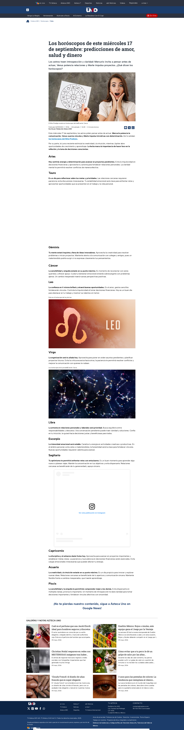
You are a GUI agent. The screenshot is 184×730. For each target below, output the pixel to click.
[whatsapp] (44, 709)
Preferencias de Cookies (114, 717)
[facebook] (40, 709)
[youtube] (36, 709)
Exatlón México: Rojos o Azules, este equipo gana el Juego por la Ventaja (136, 628)
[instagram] (32, 709)
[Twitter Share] (129, 127)
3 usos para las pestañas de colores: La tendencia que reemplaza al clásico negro (137, 678)
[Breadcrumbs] (28, 21)
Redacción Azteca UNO (64, 129)
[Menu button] (35, 10)
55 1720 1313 (137, 708)
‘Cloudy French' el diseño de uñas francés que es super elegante (68, 678)
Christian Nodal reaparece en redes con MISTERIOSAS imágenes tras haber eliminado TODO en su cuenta (71, 653)
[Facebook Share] (125, 127)
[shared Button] (133, 127)
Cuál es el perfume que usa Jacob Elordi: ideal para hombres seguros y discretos (71, 628)
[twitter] (28, 709)
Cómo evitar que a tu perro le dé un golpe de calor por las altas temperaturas (135, 653)
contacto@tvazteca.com (141, 706)
